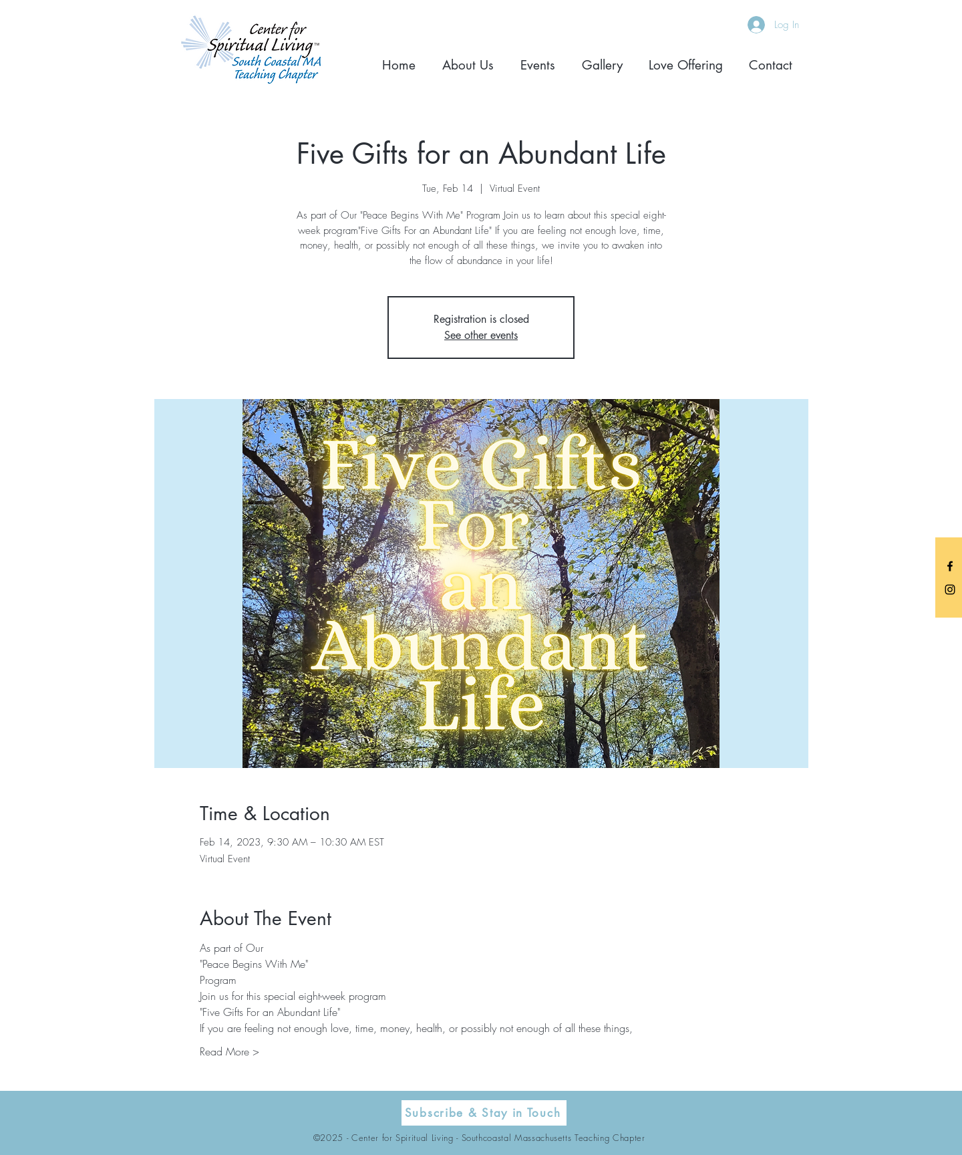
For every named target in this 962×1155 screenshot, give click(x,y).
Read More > (229, 1051)
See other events (481, 335)
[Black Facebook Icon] (950, 566)
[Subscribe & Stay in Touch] (484, 1113)
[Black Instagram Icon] (950, 589)
